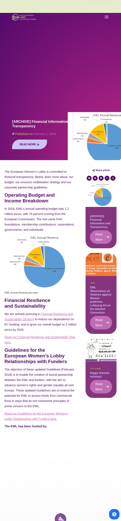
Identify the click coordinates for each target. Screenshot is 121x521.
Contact (82, 6)
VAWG (92, 283)
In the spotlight (95, 368)
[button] (106, 17)
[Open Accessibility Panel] (114, 514)
